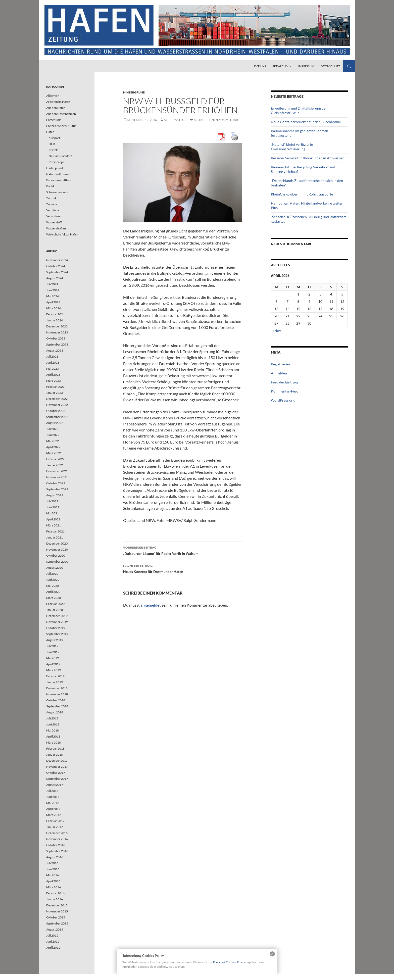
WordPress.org (282, 400)
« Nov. (276, 330)
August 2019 (54, 640)
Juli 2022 (52, 429)
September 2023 (57, 344)
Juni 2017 (52, 797)
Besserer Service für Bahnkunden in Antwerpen (307, 158)
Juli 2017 (52, 791)
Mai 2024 (52, 296)
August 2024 (54, 278)
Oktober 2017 (55, 772)
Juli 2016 (52, 863)
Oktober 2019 (55, 628)
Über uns (259, 66)
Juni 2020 (52, 579)
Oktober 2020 (55, 555)
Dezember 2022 (57, 399)
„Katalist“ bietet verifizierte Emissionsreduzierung (292, 146)
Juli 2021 (52, 501)
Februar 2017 (55, 821)
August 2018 (54, 712)
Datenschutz (330, 66)
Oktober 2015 (55, 917)
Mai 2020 (52, 586)
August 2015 (54, 929)
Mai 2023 (52, 368)
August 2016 (54, 857)
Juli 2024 (52, 284)
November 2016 (57, 839)
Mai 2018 (52, 730)
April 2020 (53, 592)
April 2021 (53, 519)
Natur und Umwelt (58, 174)
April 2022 (53, 447)
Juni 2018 (52, 724)
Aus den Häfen (55, 108)
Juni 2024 (52, 290)
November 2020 (57, 549)
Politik (50, 186)
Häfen (50, 132)
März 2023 (53, 380)
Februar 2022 (55, 459)
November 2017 (57, 766)
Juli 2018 (52, 718)
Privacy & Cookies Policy (229, 962)
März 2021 (53, 525)
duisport (54, 138)
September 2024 (57, 272)
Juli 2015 (52, 935)
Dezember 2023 (57, 326)
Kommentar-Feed (285, 391)
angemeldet (150, 605)
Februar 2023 (55, 386)
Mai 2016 (52, 875)
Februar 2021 (55, 531)
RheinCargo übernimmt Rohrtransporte (302, 194)
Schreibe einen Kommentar (216, 120)
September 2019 (57, 634)
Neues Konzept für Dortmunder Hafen (182, 568)
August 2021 (54, 495)
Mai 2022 (52, 441)
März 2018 (53, 742)
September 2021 (57, 489)
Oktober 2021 (55, 483)
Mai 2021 (52, 513)
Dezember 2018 (57, 688)
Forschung (53, 120)
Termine (51, 204)
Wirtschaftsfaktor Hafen (62, 234)
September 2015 (57, 923)
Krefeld (54, 150)
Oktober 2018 (55, 700)
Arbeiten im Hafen (58, 102)
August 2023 (54, 350)
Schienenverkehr (57, 192)
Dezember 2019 (57, 616)
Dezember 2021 (57, 471)
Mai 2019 (52, 658)
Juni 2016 (52, 869)
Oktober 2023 (55, 338)
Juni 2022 (52, 435)
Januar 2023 (54, 393)
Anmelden (279, 373)
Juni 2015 (52, 941)
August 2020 (54, 567)
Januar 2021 (54, 537)
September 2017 (57, 779)
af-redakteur (175, 120)
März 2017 (53, 815)
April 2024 (53, 302)
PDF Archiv (280, 66)
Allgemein (52, 96)
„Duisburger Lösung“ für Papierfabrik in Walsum (182, 550)
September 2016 (57, 851)
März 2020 (53, 598)
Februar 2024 (55, 314)
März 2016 (53, 887)
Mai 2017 (52, 803)
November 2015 (57, 911)
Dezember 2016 (57, 833)
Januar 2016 (54, 899)
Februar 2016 (55, 893)
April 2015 (53, 947)
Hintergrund (134, 92)
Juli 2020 (52, 573)
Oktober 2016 (55, 845)
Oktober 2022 (55, 411)
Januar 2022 (54, 465)
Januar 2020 (54, 610)
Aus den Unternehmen (61, 114)
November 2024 (57, 260)
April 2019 (53, 664)
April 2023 (53, 374)
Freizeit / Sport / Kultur (61, 126)
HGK (52, 144)
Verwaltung (53, 216)
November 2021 (57, 477)
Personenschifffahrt (59, 180)
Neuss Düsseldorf (60, 156)
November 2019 (57, 622)
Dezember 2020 (57, 543)
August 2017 (54, 785)
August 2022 (54, 423)
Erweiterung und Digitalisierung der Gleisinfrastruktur (299, 110)
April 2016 (53, 881)
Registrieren (280, 364)
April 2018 (53, 736)
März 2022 (53, 453)
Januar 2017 (54, 827)
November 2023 (57, 332)
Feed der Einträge (284, 382)
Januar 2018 (54, 754)
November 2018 (57, 694)
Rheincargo (56, 162)
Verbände (52, 210)
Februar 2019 (55, 676)
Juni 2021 (52, 507)
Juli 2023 (52, 356)
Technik (51, 198)
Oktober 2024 (55, 266)
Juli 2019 (52, 646)
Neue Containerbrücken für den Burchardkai (306, 122)
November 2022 (57, 405)
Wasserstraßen (56, 228)
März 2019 (53, 670)
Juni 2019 (52, 652)
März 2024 (53, 308)
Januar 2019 (54, 682)
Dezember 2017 (57, 760)
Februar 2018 (55, 748)
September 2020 (57, 561)
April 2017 (53, 809)
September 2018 (57, 706)
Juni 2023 (52, 362)
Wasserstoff (54, 222)
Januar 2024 (54, 320)
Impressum (306, 66)
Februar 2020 (55, 604)
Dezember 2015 (57, 905)
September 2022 (57, 417)
